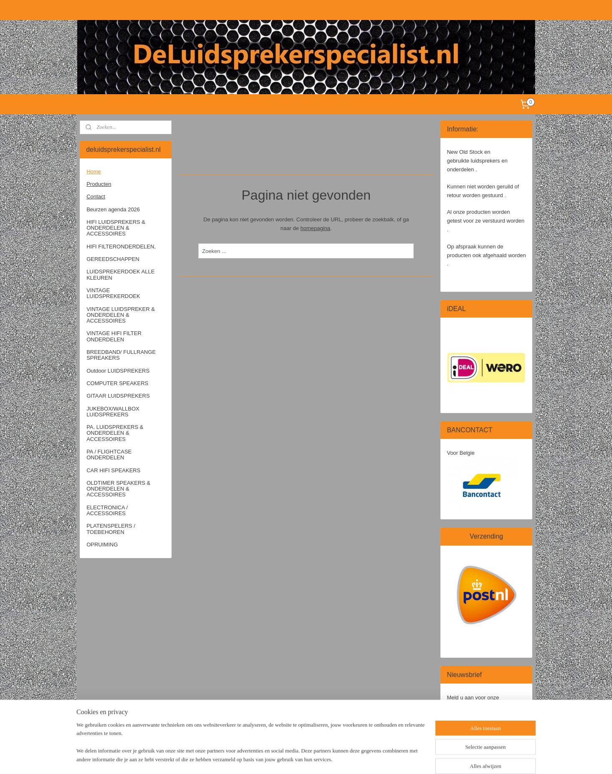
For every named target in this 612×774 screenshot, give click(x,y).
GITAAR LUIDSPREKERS (117, 396)
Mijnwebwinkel (399, 758)
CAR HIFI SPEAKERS (113, 470)
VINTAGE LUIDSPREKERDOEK (113, 293)
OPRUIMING (102, 544)
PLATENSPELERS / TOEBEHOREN (110, 529)
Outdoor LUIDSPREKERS (117, 371)
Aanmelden (467, 724)
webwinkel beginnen (334, 758)
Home (93, 171)
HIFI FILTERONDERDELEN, (121, 246)
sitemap (292, 758)
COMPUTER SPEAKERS (117, 383)
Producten (98, 184)
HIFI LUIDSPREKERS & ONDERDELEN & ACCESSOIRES (115, 228)
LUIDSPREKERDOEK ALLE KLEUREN (120, 274)
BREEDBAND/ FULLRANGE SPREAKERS (121, 355)
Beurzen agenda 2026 (113, 209)
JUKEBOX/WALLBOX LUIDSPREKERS (112, 412)
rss (306, 758)
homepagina (315, 228)
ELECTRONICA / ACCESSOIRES (107, 510)
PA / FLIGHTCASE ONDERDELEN (109, 454)
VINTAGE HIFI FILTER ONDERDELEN (114, 336)
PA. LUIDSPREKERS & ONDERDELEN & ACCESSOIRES (114, 433)
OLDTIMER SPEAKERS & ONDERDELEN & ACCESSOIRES (118, 489)
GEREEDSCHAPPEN (112, 259)
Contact (95, 196)
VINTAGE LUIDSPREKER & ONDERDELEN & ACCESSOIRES (120, 315)
